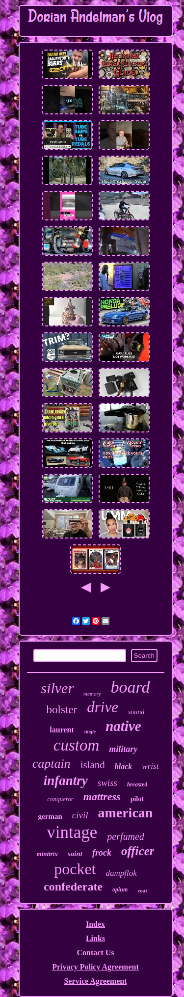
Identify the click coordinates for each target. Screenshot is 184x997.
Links (95, 938)
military (123, 749)
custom (76, 745)
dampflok (121, 873)
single (90, 731)
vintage (72, 832)
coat (142, 890)
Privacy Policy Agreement (95, 967)
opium (120, 889)
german (50, 816)
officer (138, 851)
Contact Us (95, 952)
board (130, 687)
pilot (137, 799)
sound (136, 712)
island (92, 765)
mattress (102, 796)
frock (101, 853)
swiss (107, 783)
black (123, 766)
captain (51, 763)
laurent (62, 730)
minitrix (47, 854)
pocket (75, 869)
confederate (73, 886)
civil (80, 815)
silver (57, 688)
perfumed (125, 836)
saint (75, 854)
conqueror (60, 799)
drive (102, 707)
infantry (66, 780)
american (125, 812)
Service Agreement (95, 981)
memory (92, 694)
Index (95, 924)
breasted (137, 784)
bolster (62, 709)
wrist (150, 766)
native (123, 726)
